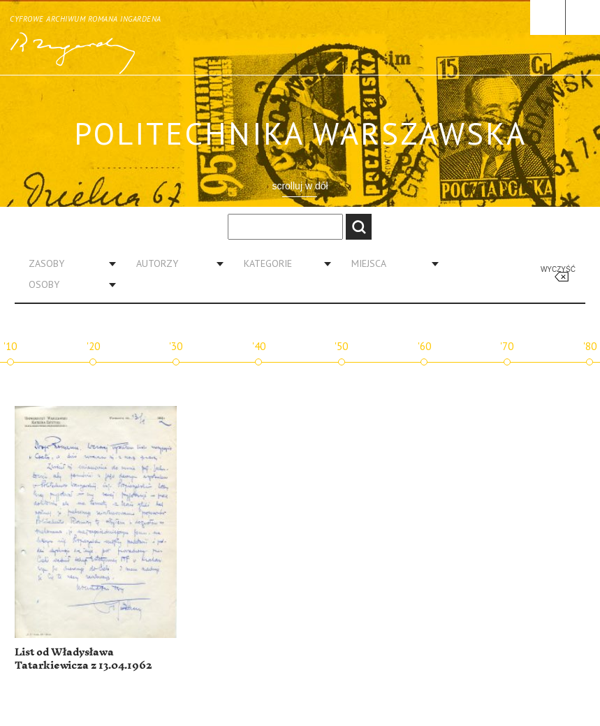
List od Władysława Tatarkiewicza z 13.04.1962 (83, 659)
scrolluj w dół (300, 185)
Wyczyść (558, 269)
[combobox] (67, 263)
